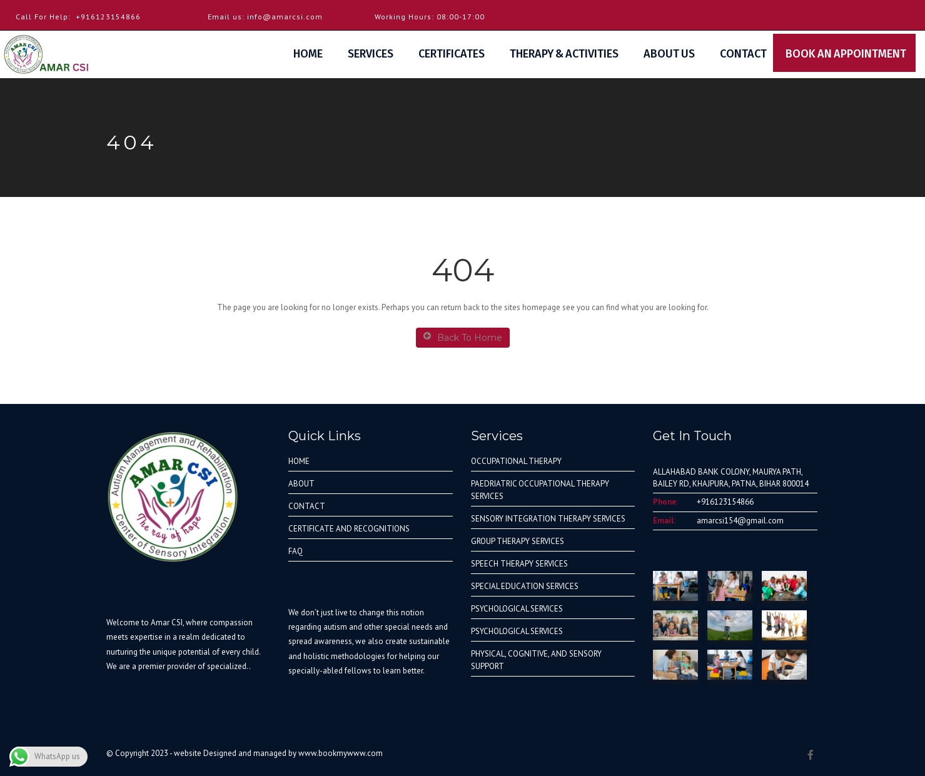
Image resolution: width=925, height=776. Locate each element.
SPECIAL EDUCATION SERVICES (525, 586)
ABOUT (301, 483)
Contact (743, 54)
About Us (669, 54)
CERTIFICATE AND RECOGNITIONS (349, 528)
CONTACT (306, 506)
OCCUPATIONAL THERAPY (516, 461)
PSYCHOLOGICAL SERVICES (517, 608)
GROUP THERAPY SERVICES (517, 541)
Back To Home (462, 337)
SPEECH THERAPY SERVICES (519, 563)
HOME (299, 461)
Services (370, 54)
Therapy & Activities (564, 54)
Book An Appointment (851, 54)
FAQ (295, 551)
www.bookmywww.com (340, 753)
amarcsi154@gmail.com (740, 520)
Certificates (451, 54)
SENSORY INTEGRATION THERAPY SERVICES (548, 518)
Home (308, 54)
